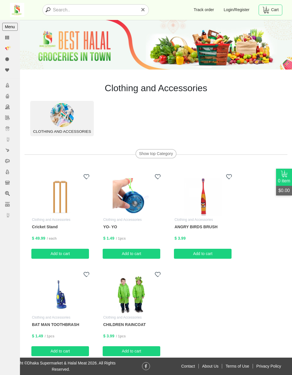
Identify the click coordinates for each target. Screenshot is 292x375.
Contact (188, 366)
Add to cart (60, 253)
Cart (270, 10)
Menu (10, 27)
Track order (204, 9)
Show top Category (156, 153)
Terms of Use (237, 366)
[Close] (143, 9)
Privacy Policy (268, 366)
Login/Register (236, 9)
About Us (210, 366)
